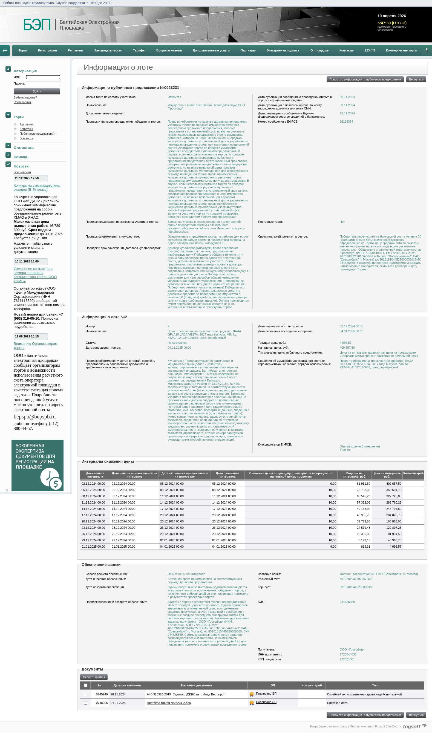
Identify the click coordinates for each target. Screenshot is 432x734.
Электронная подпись (283, 50)
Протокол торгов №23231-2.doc (169, 702)
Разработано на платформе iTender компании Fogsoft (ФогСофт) (355, 726)
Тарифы (139, 50)
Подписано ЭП (266, 693)
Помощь (21, 157)
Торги (23, 50)
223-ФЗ (370, 50)
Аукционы (26, 124)
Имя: (17, 77)
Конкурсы (26, 129)
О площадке (319, 50)
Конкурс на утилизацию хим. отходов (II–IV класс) (37, 187)
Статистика (24, 148)
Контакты (346, 50)
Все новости (22, 172)
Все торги (26, 138)
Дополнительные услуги (211, 50)
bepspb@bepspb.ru (35, 417)
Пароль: (20, 83)
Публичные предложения (37, 133)
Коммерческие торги (401, 50)
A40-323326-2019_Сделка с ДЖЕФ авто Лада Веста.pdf (185, 694)
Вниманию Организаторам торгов (35, 346)
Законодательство (108, 50)
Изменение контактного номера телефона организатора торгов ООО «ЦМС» (35, 275)
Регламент (75, 50)
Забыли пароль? (25, 97)
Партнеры (248, 50)
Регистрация (47, 50)
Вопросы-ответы (169, 50)
